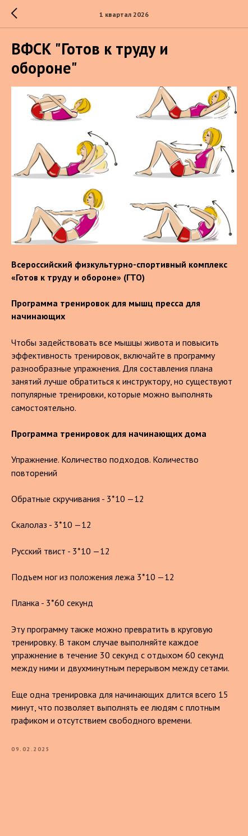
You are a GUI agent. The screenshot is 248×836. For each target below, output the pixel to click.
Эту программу (39, 629)
